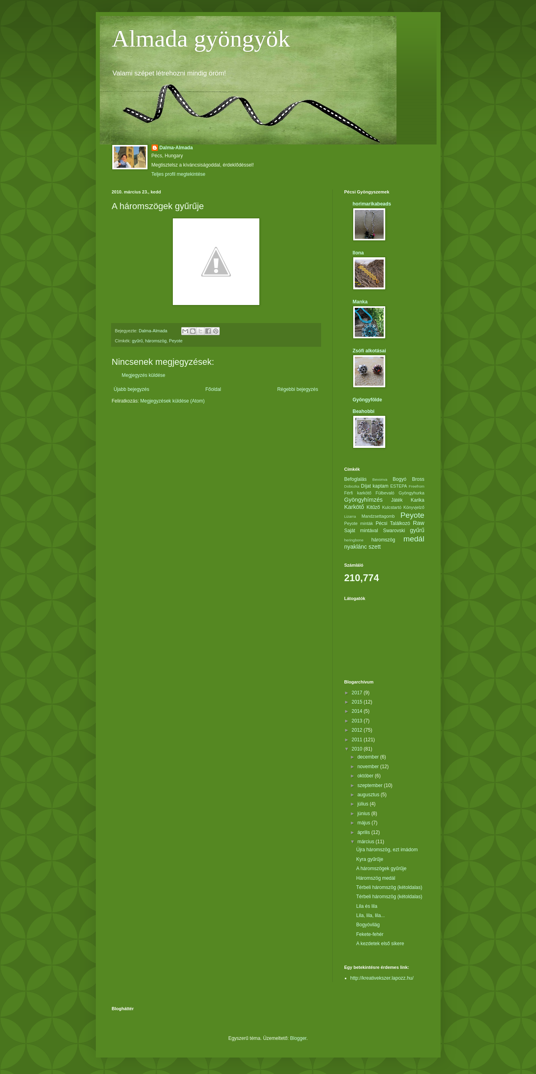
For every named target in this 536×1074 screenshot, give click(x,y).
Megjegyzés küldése (144, 375)
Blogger (298, 1038)
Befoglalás (355, 479)
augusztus (368, 794)
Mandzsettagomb (378, 516)
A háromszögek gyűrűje (381, 868)
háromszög (155, 340)
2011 (358, 739)
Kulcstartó (391, 507)
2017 (358, 693)
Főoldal (213, 389)
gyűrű (137, 340)
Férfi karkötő (358, 492)
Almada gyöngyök (201, 38)
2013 (358, 721)
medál (413, 539)
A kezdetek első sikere (380, 943)
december (368, 757)
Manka (360, 302)
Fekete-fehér (369, 934)
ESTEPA (398, 486)
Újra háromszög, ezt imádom (386, 849)
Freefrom (417, 486)
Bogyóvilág (368, 925)
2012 (358, 730)
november (368, 766)
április (364, 832)
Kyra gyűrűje (369, 859)
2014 (358, 711)
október (365, 776)
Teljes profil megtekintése (179, 174)
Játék (397, 500)
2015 (358, 702)
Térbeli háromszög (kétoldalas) (389, 887)
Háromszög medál (375, 878)
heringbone (354, 540)
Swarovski (394, 530)
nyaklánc (355, 546)
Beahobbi (364, 411)
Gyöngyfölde (367, 400)
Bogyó (400, 479)
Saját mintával (361, 530)
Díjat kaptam (374, 486)
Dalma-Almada (176, 148)
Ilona (358, 253)
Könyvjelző (413, 507)
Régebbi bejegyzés (297, 389)
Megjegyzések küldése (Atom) (172, 401)
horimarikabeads (372, 204)
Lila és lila (366, 906)
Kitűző (373, 507)
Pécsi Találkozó (393, 523)
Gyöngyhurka (411, 492)
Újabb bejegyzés (132, 389)
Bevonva (379, 479)
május (364, 823)
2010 (358, 749)
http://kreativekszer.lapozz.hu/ (382, 978)
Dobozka (352, 486)
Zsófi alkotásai (369, 351)
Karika (417, 500)
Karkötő (354, 507)
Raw (419, 523)
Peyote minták (358, 523)
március (366, 841)
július (363, 804)
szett (374, 546)
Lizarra (350, 516)
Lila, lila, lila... (370, 915)
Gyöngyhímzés (363, 499)
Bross (418, 479)
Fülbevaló (385, 492)
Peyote (176, 340)
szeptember (370, 785)
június (364, 813)
